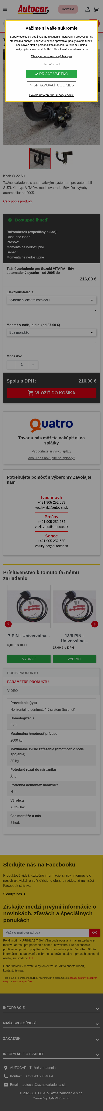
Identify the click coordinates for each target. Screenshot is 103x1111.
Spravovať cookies (51, 85)
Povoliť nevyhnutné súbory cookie (51, 95)
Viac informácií (52, 64)
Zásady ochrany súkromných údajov (51, 56)
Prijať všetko (51, 74)
